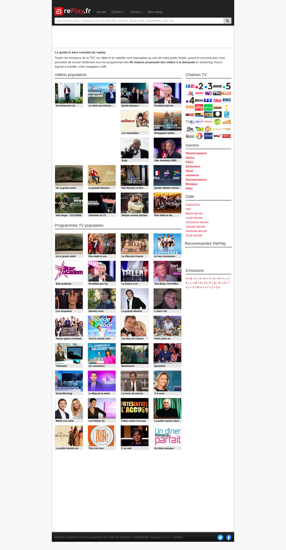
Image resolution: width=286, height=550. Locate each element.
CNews (190, 114)
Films (189, 162)
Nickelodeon (217, 128)
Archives (178, 537)
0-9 (218, 287)
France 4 (190, 100)
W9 (208, 93)
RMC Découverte (226, 100)
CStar (199, 100)
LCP (208, 136)
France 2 (199, 86)
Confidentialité (141, 537)
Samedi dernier (196, 226)
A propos (156, 537)
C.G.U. (167, 537)
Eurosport (199, 121)
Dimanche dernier (197, 222)
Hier (188, 209)
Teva (208, 107)
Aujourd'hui (193, 204)
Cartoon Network (190, 128)
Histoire (190, 136)
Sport (189, 170)
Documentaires (196, 179)
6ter (217, 100)
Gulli (217, 121)
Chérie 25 (199, 107)
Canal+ (217, 86)
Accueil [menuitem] (101, 12)
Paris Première (217, 107)
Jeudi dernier (194, 235)
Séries (190, 157)
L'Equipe (208, 121)
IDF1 (199, 136)
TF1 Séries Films (208, 100)
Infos (189, 188)
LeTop (217, 136)
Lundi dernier (194, 217)
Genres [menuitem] (136, 12)
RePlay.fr (59, 537)
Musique (192, 184)
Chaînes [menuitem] (118, 12)
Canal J (226, 121)
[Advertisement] (143, 36)
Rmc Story (190, 107)
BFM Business (208, 114)
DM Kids (208, 128)
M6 (190, 93)
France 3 (208, 86)
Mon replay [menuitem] (155, 12)
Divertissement (196, 153)
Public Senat (226, 136)
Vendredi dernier (196, 231)
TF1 (190, 86)
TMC (217, 93)
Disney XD (199, 128)
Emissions (193, 166)
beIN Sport (190, 121)
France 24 (226, 114)
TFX (226, 93)
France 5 (226, 86)
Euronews (217, 114)
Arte (199, 93)
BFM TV (199, 114)
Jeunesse (192, 175)
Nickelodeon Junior (226, 128)
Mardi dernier (194, 213)
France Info (226, 107)
